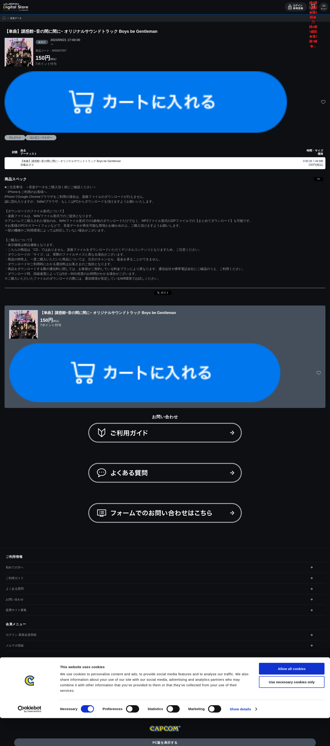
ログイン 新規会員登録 (21, 634)
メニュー (323, 6)
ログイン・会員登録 (296, 6)
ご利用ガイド (15, 578)
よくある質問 (15, 588)
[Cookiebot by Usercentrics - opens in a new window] (30, 737)
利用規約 (12, 670)
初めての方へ (15, 567)
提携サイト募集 (16, 610)
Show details (240, 737)
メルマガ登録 (15, 645)
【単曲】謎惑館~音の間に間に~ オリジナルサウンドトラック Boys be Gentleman (70, 161)
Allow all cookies (292, 697)
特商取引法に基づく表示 (22, 681)
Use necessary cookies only (292, 710)
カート (313, 6)
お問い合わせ (15, 599)
